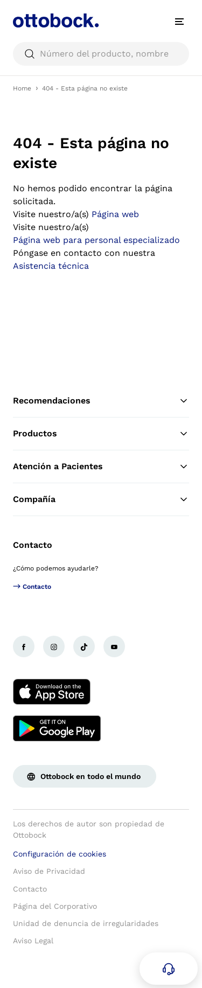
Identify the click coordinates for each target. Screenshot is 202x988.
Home (22, 88)
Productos (101, 433)
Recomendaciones (101, 400)
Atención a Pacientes (101, 466)
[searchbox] (101, 54)
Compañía (101, 499)
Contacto (32, 545)
